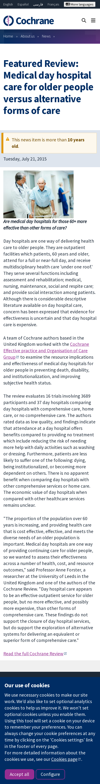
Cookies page (64, 759)
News (46, 36)
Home (8, 36)
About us (28, 36)
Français (53, 4)
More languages (80, 4)
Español (23, 4)
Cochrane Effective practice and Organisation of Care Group (46, 350)
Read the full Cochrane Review (33, 653)
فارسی (38, 4)
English (8, 4)
